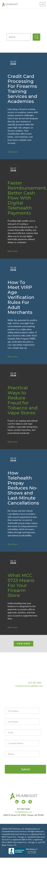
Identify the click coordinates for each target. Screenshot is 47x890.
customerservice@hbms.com (29, 685)
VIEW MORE (23, 644)
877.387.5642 (34, 682)
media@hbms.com (23, 812)
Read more (13, 151)
